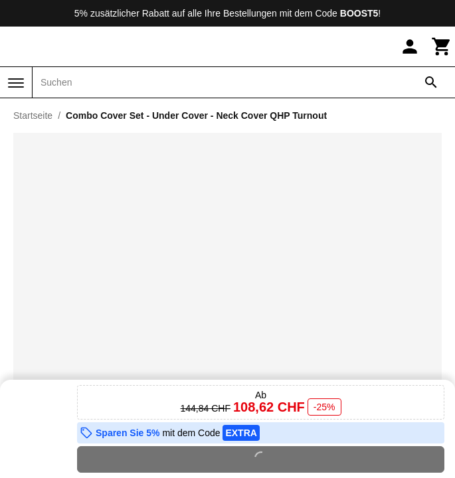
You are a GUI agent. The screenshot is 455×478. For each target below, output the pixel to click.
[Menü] (16, 83)
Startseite (32, 115)
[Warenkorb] (441, 46)
